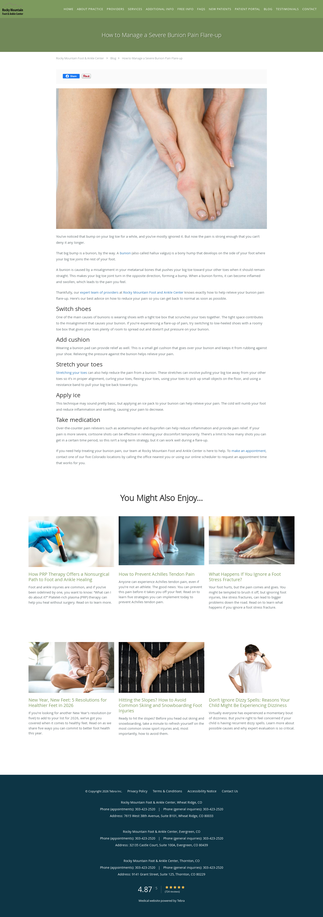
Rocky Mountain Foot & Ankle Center (80, 58)
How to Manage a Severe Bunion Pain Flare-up (152, 58)
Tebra (181, 901)
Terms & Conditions (167, 791)
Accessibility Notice (202, 791)
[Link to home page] (11, 8)
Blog (113, 58)
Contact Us (230, 791)
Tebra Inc (115, 791)
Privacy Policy (137, 791)
